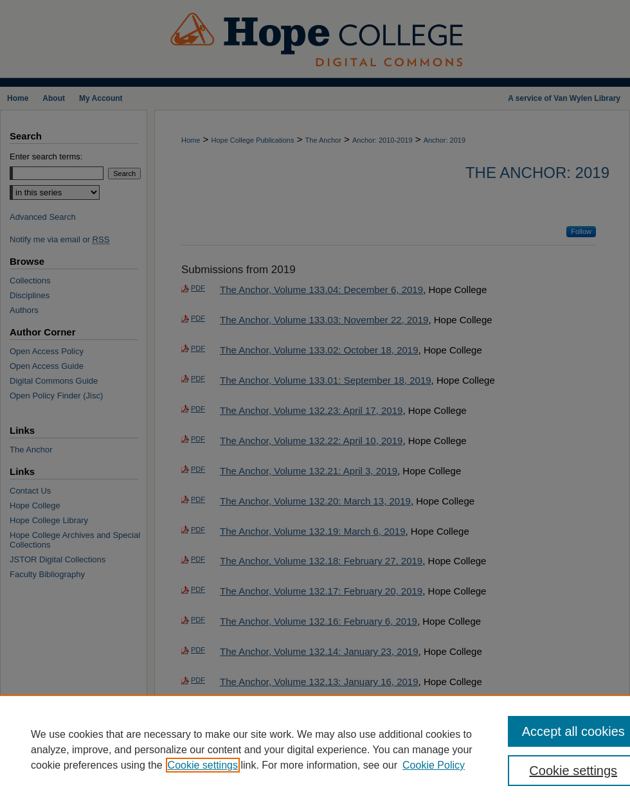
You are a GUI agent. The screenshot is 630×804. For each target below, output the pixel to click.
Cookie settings (203, 765)
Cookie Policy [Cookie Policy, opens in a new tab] (433, 765)
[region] (315, 749)
